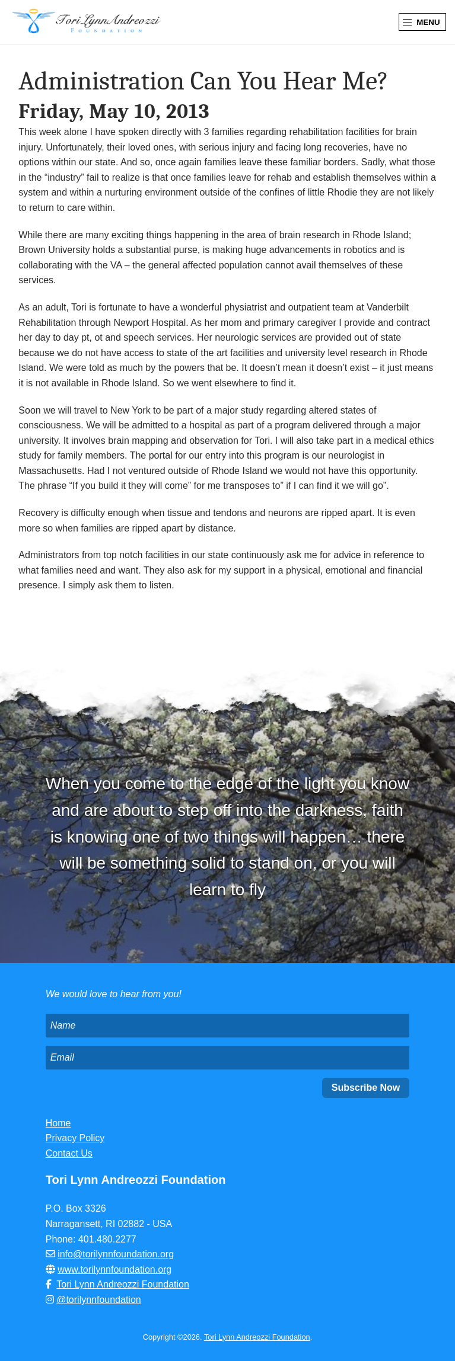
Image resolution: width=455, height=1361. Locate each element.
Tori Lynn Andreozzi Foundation (122, 1284)
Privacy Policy (75, 1138)
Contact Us (69, 1153)
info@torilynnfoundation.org (116, 1254)
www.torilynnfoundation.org (114, 1269)
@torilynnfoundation (98, 1300)
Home (58, 1123)
